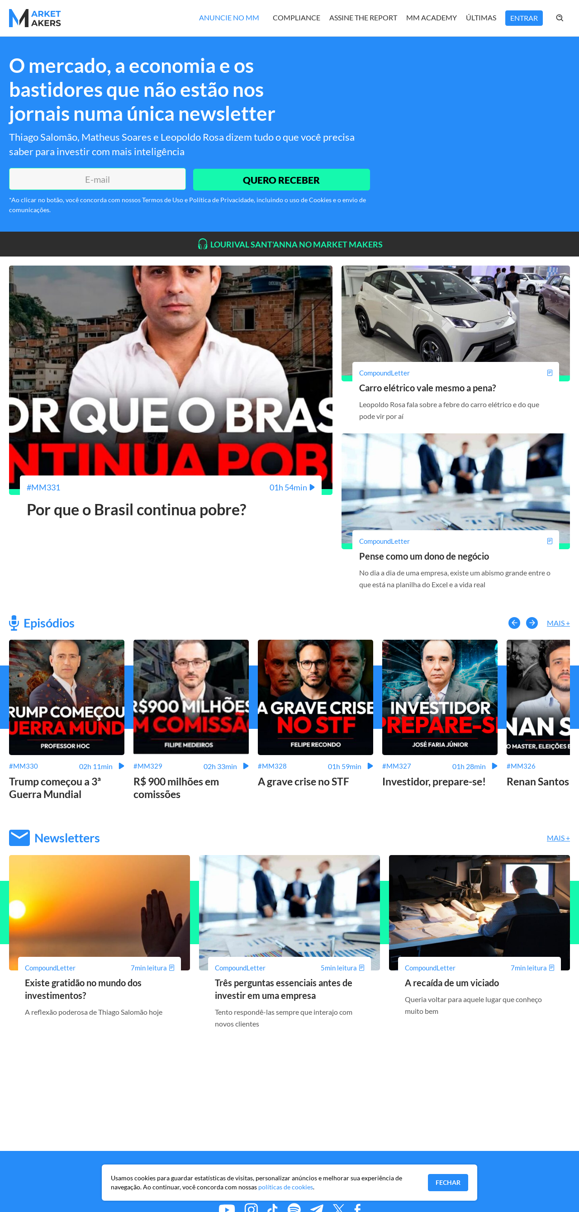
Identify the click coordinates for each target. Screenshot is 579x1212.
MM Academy (431, 17)
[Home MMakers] (35, 18)
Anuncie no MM (229, 17)
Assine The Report (363, 17)
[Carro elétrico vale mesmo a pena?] (456, 373)
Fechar (448, 1182)
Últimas (481, 17)
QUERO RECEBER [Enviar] (280, 179)
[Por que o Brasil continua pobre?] (170, 487)
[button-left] (514, 622)
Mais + (558, 622)
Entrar (524, 18)
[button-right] (532, 622)
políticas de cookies (285, 1187)
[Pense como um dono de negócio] (456, 541)
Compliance (296, 17)
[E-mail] (96, 179)
